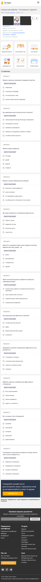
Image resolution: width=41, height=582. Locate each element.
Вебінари (3, 533)
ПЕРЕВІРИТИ (35, 519)
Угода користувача (6, 578)
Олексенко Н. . (7, 26)
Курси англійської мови (28, 549)
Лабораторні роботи (27, 535)
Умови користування (18, 578)
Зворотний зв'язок (8, 563)
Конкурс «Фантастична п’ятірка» (28, 561)
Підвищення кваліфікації (8, 531)
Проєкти (24, 538)
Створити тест (13, 493)
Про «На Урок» (5, 556)
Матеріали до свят (27, 558)
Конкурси (24, 540)
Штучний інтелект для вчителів (28, 545)
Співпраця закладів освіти (9, 558)
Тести (23, 533)
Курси (3, 538)
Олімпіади (24, 542)
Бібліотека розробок (27, 531)
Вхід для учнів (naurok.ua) (29, 556)
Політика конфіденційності (31, 578)
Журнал (23, 529)
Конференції (5, 535)
